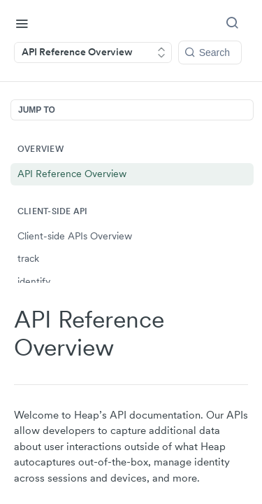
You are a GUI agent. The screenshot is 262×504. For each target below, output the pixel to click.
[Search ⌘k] (235, 23)
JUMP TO (36, 110)
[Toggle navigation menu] (21, 23)
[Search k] (210, 52)
